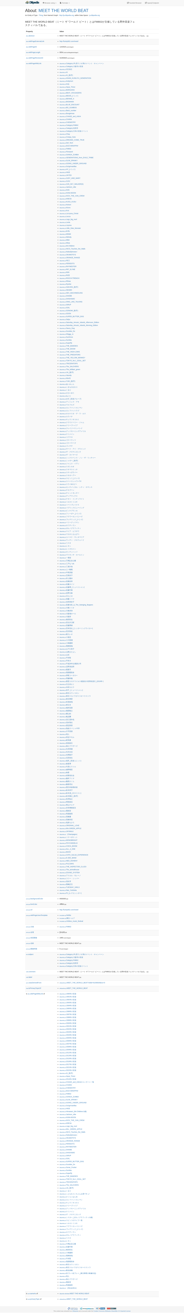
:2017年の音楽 (67, 1064)
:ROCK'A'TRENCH (69, 278)
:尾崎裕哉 (66, 646)
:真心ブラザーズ (68, 746)
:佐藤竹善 (66, 590)
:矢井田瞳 (66, 749)
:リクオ (65, 543)
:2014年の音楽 (67, 1079)
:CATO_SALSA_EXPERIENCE (73, 855)
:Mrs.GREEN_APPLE (70, 828)
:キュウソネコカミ (69, 419)
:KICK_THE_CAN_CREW (71, 196)
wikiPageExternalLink (35, 41)
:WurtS (65, 378)
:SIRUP (65, 305)
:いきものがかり (68, 387)
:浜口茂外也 (66, 719)
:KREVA (65, 199)
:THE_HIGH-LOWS (69, 352)
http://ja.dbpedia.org (66, 15)
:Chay (64, 134)
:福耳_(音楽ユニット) (70, 761)
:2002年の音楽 (67, 1029)
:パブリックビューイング (71, 508)
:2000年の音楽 (67, 1023)
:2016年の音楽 (67, 1061)
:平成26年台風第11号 (70, 664)
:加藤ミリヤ (66, 599)
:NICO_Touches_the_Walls (72, 249)
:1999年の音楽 (67, 1020)
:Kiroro (65, 208)
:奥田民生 (66, 619)
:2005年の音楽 (67, 1038)
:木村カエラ (66, 687)
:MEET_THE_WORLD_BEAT (73, 988)
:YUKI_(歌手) (67, 381)
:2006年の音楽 (67, 1041)
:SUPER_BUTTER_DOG (71, 316)
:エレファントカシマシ (70, 408)
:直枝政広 (66, 743)
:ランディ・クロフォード (71, 540)
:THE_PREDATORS (69, 355)
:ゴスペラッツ (67, 440)
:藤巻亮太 (66, 784)
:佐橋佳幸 (66, 581)
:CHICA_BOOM (68, 846)
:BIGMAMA (66, 102)
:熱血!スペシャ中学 (69, 728)
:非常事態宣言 (67, 808)
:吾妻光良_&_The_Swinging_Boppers (76, 605)
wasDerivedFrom (33, 983)
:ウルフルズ (66, 405)
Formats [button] (65, 3)
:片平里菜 (66, 731)
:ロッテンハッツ (68, 552)
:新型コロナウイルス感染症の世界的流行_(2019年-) (81, 681)
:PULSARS (66, 864)
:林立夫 (65, 705)
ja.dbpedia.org (94, 15)
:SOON (65, 313)
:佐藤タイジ (66, 584)
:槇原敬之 (66, 711)
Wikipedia (75, 1311)
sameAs (32, 1293)
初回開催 (31, 938)
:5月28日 (65, 69)
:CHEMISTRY (67, 122)
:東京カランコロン (69, 693)
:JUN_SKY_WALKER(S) (71, 184)
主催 (30, 927)
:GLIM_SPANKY (68, 160)
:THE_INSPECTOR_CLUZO (72, 867)
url (29, 910)
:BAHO (65, 852)
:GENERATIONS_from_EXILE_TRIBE (76, 158)
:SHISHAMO (67, 299)
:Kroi (64, 210)
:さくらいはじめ (68, 1197)
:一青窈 (65, 558)
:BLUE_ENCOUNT (69, 105)
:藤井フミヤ (66, 778)
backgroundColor (34, 899)
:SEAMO (65, 290)
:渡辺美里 (66, 725)
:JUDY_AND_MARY (69, 178)
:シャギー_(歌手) (68, 461)
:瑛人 (64, 734)
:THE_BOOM (67, 349)
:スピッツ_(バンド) (69, 478)
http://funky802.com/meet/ (68, 41)
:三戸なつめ (66, 564)
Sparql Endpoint (152, 3)
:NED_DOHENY (68, 861)
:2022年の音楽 (67, 1070)
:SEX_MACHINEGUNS (71, 293)
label (29, 977)
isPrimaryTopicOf (33, 988)
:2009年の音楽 (67, 1050)
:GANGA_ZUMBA (69, 155)
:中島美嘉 (66, 572)
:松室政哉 (66, 702)
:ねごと (65, 396)
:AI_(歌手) (66, 75)
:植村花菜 (66, 708)
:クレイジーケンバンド (70, 428)
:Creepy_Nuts (67, 137)
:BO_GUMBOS (68, 108)
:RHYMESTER (67, 266)
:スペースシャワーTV (70, 481)
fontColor (31, 904)
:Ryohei (65, 284)
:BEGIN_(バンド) (68, 96)
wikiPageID (31, 47)
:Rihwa (65, 281)
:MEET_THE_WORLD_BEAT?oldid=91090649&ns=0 (82, 983)
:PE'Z (64, 261)
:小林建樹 (66, 643)
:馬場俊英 (66, 814)
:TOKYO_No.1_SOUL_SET (72, 361)
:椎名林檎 (66, 1270)
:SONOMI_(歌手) (68, 311)
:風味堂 (65, 811)
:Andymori (66, 81)
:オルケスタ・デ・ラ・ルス (72, 414)
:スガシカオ (66, 466)
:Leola (64, 222)
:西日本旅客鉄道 (68, 787)
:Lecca (65, 216)
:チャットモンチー (69, 493)
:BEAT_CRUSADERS (70, 93)
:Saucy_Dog (67, 328)
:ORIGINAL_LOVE (69, 825)
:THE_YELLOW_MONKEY (72, 358)
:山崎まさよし (67, 652)
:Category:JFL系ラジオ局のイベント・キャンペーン (81, 63)
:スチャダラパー (68, 472)
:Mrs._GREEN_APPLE (70, 1129)
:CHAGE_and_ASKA (70, 116)
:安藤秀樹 (66, 625)
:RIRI (64, 272)
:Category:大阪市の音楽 (71, 66)
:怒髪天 (65, 669)
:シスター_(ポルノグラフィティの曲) (76, 1217)
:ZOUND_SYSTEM (69, 872)
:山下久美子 (66, 649)
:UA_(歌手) (66, 372)
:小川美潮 (66, 640)
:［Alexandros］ (68, 1288)
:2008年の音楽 (67, 1047)
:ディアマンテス (68, 496)
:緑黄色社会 (66, 775)
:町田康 (65, 740)
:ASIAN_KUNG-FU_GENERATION (75, 78)
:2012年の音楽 (67, 1053)
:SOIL (64, 308)
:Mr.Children (67, 246)
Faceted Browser (134, 3)
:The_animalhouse (69, 870)
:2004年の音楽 (67, 1035)
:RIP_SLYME (67, 269)
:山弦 (64, 655)
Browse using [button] (49, 3)
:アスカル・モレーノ (70, 875)
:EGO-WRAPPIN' (68, 146)
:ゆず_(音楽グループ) (70, 399)
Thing (41, 15)
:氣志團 (65, 717)
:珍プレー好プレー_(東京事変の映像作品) (77, 1273)
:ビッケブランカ (68, 511)
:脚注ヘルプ (67, 918)
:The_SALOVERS (69, 366)
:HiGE (64, 172)
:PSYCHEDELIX (68, 843)
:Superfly (65, 343)
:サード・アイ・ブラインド (72, 449)
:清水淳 (65, 881)
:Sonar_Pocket (67, 1167)
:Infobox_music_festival (71, 921)
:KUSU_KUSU (67, 202)
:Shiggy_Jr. (66, 334)
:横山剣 (65, 714)
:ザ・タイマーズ (68, 455)
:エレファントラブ (69, 411)
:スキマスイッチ (68, 469)
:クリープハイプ (68, 425)
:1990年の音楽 (67, 994)
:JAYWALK (66, 831)
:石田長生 (66, 758)
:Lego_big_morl (68, 219)
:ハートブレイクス (69, 505)
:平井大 (65, 661)
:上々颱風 (66, 569)
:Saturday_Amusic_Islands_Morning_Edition (78, 325)
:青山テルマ (66, 805)
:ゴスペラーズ (67, 443)
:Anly (64, 84)
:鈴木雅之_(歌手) (68, 796)
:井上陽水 (66, 578)
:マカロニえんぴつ (69, 534)
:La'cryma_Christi (68, 213)
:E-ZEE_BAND (67, 858)
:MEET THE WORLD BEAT (74, 1293)
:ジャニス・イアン (69, 464)
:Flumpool (66, 152)
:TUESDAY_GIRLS (69, 887)
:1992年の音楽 (67, 1000)
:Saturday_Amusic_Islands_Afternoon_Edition (79, 322)
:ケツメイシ (66, 434)
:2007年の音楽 (67, 1044)
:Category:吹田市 (68, 128)
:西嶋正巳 (66, 884)
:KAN (64, 190)
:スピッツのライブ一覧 (70, 1220)
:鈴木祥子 (66, 790)
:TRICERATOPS (68, 363)
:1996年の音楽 (67, 1011)
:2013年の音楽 (67, 1055)
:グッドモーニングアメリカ (72, 431)
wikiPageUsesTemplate (37, 915)
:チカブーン (66, 490)
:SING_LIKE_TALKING (70, 302)
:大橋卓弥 (66, 611)
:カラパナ (66, 416)
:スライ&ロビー (68, 484)
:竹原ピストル (67, 767)
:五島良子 (66, 575)
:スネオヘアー (67, 475)
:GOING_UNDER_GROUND (72, 163)
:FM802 (65, 149)
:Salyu (64, 319)
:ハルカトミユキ (68, 502)
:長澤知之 (66, 799)
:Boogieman (66, 113)
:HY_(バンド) (67, 169)
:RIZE (64, 275)
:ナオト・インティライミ (71, 499)
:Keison (65, 205)
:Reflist (65, 915)
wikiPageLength (33, 52)
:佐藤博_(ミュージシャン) (71, 587)
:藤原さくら (66, 781)
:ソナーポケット (68, 837)
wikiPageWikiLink (33, 63)
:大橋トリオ (66, 608)
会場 (30, 932)
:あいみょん (66, 384)
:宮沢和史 (66, 631)
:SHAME (65, 296)
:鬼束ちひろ (66, 822)
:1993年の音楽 (67, 1003)
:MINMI (65, 234)
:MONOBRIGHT (68, 840)
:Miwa (64, 243)
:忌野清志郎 (66, 667)
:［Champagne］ (68, 834)
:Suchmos (66, 337)
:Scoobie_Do (67, 331)
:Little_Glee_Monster (70, 228)
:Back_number (67, 110)
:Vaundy (65, 375)
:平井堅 (65, 658)
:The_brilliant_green (69, 369)
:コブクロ (66, 437)
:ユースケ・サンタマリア (71, 537)
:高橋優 (65, 817)
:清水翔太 (66, 722)
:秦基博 (65, 764)
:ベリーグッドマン (69, 522)
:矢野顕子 (66, 755)
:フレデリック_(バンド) (71, 519)
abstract (30, 36)
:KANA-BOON (67, 193)
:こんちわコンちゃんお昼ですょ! (74, 1194)
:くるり (65, 390)
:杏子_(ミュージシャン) (71, 690)
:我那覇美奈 (66, 672)
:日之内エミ (66, 684)
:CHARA (65, 119)
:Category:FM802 (68, 125)
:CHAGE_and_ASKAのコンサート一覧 (76, 1082)
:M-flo (64, 231)
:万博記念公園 (67, 561)
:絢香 (64, 772)
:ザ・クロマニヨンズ (70, 452)
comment (30, 972)
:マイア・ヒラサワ (69, 531)
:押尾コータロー (68, 675)
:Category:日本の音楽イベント (73, 131)
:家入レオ (66, 634)
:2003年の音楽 (67, 1032)
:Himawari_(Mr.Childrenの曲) (73, 1111)
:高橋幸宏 (66, 820)
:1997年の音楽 (67, 1014)
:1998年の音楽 (67, 1017)
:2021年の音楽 (67, 1067)
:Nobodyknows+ (68, 252)
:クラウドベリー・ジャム (71, 422)
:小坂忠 (65, 637)
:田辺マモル (66, 737)
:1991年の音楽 (67, 997)
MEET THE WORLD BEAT (63, 10)
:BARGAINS (67, 90)
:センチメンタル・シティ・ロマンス (75, 487)
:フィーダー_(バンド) (70, 514)
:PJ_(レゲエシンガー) (70, 893)
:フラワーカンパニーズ (70, 516)
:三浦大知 (66, 566)
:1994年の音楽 (67, 1005)
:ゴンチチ (66, 446)
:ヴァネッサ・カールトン (71, 555)
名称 (30, 943)
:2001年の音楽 (67, 1026)
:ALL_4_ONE (67, 849)
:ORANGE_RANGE (69, 258)
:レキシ (65, 546)
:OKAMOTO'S (67, 255)
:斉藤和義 (66, 678)
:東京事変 (66, 699)
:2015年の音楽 (67, 1058)
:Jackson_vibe (67, 187)
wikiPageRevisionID (34, 58)
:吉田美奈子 (66, 602)
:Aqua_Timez (67, 87)
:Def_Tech (66, 143)
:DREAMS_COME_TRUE (71, 140)
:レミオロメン (67, 549)
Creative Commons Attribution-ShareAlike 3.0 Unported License (111, 1311)
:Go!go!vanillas (68, 166)
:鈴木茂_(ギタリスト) (70, 793)
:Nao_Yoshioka (68, 890)
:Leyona (65, 225)
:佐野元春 (66, 593)
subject (29, 954)
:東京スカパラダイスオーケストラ (75, 696)
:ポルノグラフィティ (70, 528)
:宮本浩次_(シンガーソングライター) (76, 628)
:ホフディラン (67, 525)
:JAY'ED (65, 175)
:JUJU (64, 181)
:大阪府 (65, 617)
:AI (63, 72)
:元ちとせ (66, 596)
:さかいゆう (66, 393)
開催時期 (31, 949)
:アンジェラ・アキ (69, 402)
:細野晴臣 (66, 770)
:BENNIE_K (66, 99)
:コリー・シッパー (69, 878)
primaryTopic (34, 1299)
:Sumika (65, 340)
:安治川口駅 (66, 622)
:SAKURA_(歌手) (68, 287)
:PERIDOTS (67, 263)
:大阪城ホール (67, 614)
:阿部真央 (66, 802)
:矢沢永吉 (66, 752)
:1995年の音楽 (67, 1008)
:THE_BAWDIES (68, 346)
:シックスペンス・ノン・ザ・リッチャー (77, 458)
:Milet (64, 240)
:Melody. (65, 237)
